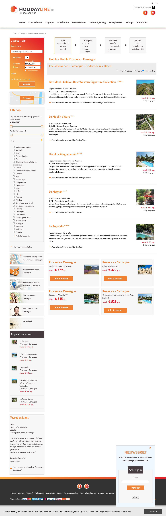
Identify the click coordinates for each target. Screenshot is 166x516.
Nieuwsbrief (50, 493)
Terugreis (16, 67)
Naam (139, 71)
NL (152, 3)
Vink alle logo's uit (23, 236)
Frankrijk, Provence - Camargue (22, 433)
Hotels (15, 33)
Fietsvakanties (79, 22)
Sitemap (101, 493)
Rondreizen (63, 22)
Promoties (142, 22)
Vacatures (110, 493)
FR (157, 3)
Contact (21, 493)
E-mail (135, 478)
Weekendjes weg (97, 22)
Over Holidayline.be (88, 493)
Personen (17, 57)
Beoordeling (150, 71)
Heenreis (16, 63)
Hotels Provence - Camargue (37, 33)
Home (22, 22)
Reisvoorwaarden (71, 493)
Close (135, 497)
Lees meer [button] (126, 511)
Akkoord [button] (153, 511)
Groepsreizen (115, 22)
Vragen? (29, 493)
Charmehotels (35, 22)
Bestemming (16, 46)
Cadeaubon (39, 493)
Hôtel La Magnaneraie (18, 427)
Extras (59, 493)
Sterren (130, 71)
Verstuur (135, 487)
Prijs (121, 71)
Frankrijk (22, 33)
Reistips (130, 22)
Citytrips (50, 22)
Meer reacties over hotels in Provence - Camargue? (28, 468)
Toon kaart (27, 98)
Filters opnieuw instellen (22, 247)
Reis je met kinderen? (22, 79)
